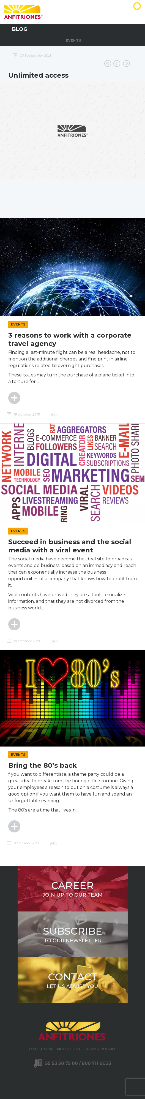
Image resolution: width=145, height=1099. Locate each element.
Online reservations (116, 63)
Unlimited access (38, 75)
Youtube (73, 1078)
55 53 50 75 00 (62, 1063)
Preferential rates (126, 63)
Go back (107, 63)
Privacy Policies (100, 1049)
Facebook (49, 1078)
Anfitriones (125, 15)
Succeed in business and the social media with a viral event (69, 546)
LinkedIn (84, 1078)
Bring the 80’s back (42, 765)
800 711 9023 (96, 1063)
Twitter (61, 1078)
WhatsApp (96, 1078)
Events (73, 40)
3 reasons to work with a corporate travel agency (70, 339)
